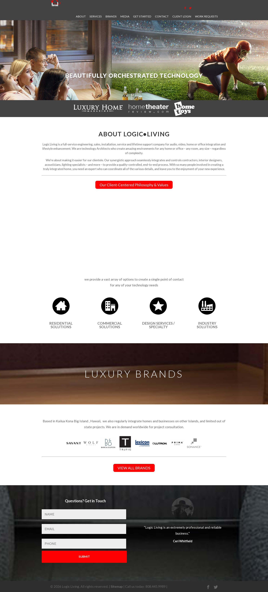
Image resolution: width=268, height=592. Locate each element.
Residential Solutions (61, 325)
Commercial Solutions (109, 325)
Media (124, 16)
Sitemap (117, 586)
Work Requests (206, 16)
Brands (111, 16)
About (81, 16)
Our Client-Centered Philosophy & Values (134, 184)
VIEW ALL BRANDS (134, 468)
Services (96, 16)
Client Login (181, 16)
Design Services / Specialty (158, 325)
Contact (162, 16)
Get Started (142, 16)
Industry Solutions (207, 325)
